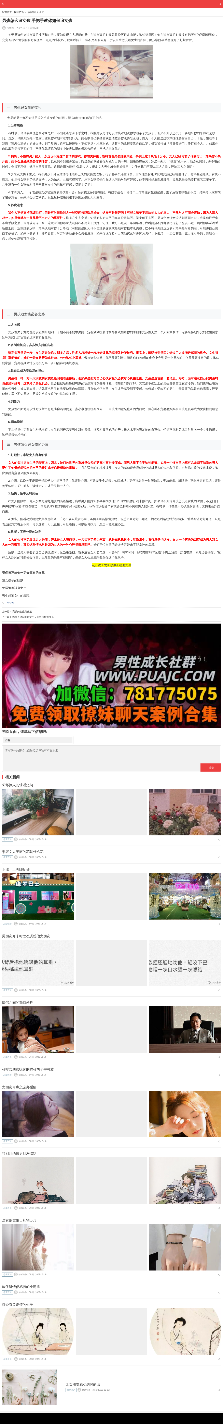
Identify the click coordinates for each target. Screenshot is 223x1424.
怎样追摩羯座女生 (14, 588)
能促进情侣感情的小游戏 (21, 1287)
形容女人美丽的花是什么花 (22, 852)
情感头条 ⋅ (21, 839)
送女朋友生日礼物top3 (19, 1220)
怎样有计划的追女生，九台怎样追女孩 (33, 616)
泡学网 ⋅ (8, 28)
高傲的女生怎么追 (22, 611)
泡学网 (10, 602)
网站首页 (19, 12)
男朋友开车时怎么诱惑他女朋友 (26, 936)
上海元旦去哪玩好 (16, 870)
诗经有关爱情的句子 (17, 1305)
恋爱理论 (7, 839)
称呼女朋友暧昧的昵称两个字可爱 (28, 1069)
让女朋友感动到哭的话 (83, 1384)
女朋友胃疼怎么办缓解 (19, 1087)
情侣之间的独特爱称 (17, 1003)
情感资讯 (32, 12)
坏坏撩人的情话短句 (17, 785)
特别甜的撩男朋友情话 (19, 1154)
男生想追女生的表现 (16, 595)
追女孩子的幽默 (12, 580)
